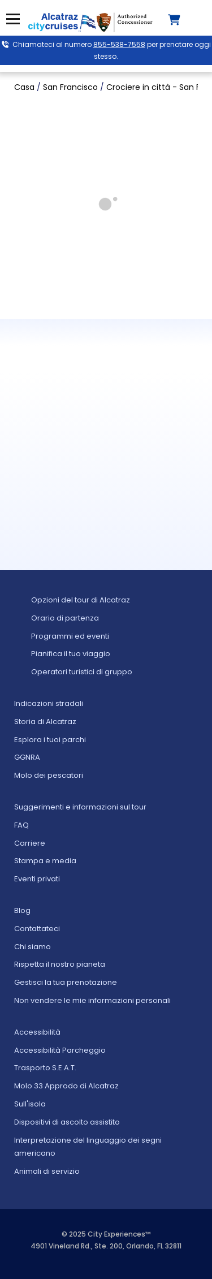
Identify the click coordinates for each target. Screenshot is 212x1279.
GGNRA (27, 757)
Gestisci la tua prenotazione (65, 982)
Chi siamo (32, 946)
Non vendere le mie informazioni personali (92, 1000)
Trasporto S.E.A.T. (45, 1067)
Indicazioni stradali (48, 703)
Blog (22, 910)
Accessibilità (37, 1032)
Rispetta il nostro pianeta (59, 964)
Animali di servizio (47, 1171)
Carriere (29, 843)
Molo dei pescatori (48, 775)
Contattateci (37, 928)
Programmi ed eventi (70, 636)
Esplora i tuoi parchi (50, 739)
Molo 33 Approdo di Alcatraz (66, 1085)
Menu (13, 19)
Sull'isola (30, 1104)
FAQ (21, 825)
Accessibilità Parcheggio (60, 1050)
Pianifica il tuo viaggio (70, 653)
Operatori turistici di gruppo (81, 671)
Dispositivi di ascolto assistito (67, 1122)
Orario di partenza (65, 618)
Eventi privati (37, 878)
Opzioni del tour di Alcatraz (80, 600)
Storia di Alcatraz (45, 721)
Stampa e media (45, 860)
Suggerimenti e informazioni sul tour (80, 807)
